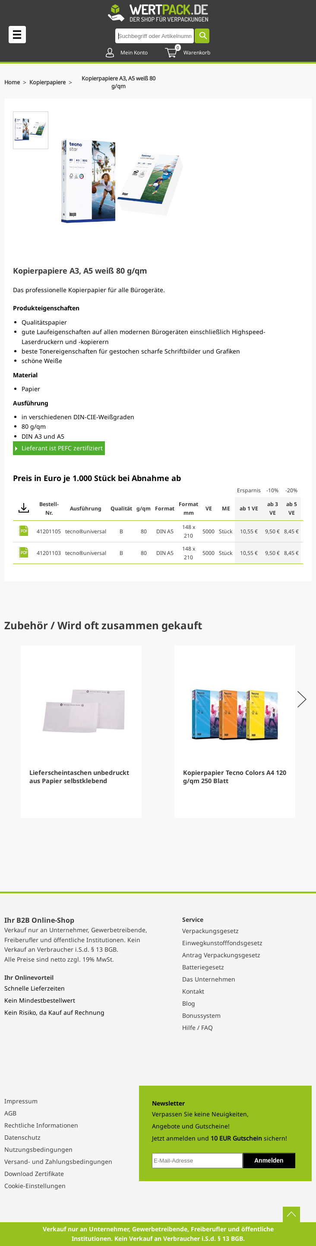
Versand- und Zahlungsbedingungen (58, 1161)
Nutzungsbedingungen (38, 1149)
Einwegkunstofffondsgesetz (222, 943)
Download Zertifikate (34, 1174)
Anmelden (269, 1160)
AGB (10, 1113)
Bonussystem (201, 1015)
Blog (188, 1003)
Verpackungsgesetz (210, 931)
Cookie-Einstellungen (35, 1186)
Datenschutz (22, 1137)
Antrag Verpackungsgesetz (221, 955)
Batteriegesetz (203, 967)
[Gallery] (158, 731)
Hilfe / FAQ (197, 1027)
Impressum (21, 1101)
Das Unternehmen (208, 979)
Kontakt (193, 991)
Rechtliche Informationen (41, 1125)
